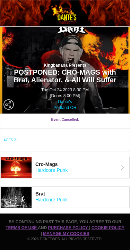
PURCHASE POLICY (68, 227)
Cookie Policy (108, 227)
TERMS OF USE (22, 227)
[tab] (65, 167)
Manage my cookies (66, 233)
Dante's (65, 101)
